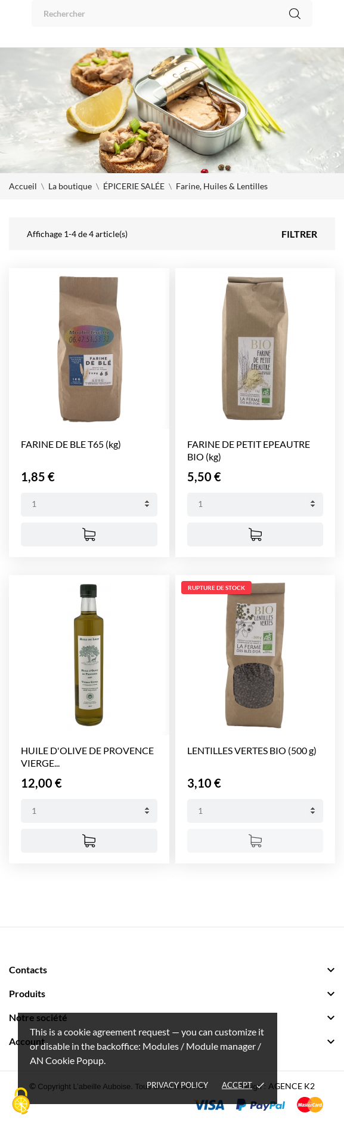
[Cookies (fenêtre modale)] (21, 1101)
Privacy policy (177, 1085)
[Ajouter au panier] (89, 534)
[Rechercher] (172, 13)
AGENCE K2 (291, 1086)
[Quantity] (89, 505)
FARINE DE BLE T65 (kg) (71, 444)
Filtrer (299, 233)
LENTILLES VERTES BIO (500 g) (252, 750)
